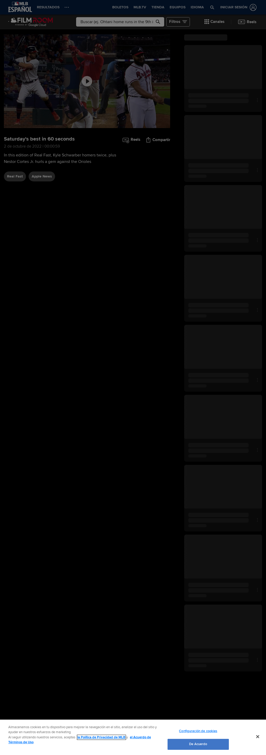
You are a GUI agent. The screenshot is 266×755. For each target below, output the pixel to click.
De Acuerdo (198, 744)
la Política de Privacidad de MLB (101, 737)
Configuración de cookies (198, 731)
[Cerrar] (257, 736)
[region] (133, 737)
